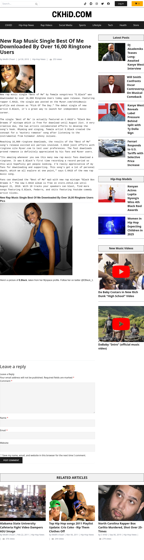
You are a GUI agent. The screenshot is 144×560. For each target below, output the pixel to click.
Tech (110, 25)
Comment (6, 380)
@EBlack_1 (87, 280)
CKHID (8, 25)
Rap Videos (46, 25)
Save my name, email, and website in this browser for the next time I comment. (44, 455)
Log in (121, 3)
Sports (82, 25)
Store (136, 25)
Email (4, 430)
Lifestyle (97, 25)
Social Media (65, 25)
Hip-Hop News (26, 25)
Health (123, 25)
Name (4, 417)
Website (4, 442)
